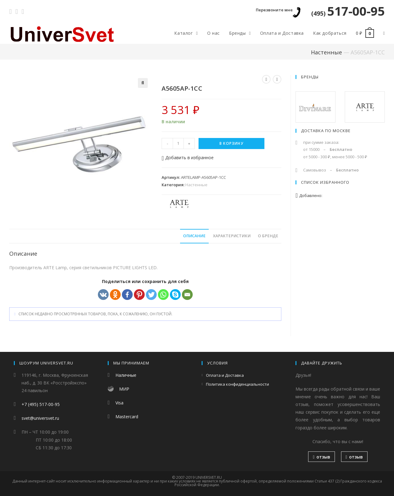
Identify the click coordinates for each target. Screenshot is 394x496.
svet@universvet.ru (40, 418)
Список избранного (325, 182)
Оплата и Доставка (225, 375)
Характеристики (232, 235)
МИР (124, 389)
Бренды (310, 77)
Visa (119, 403)
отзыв (321, 457)
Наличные (125, 375)
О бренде (268, 235)
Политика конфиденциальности (237, 384)
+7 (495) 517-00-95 (41, 404)
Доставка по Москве (326, 130)
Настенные (326, 52)
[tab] (194, 236)
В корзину (231, 143)
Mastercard (126, 416)
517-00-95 (348, 10)
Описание (194, 235)
